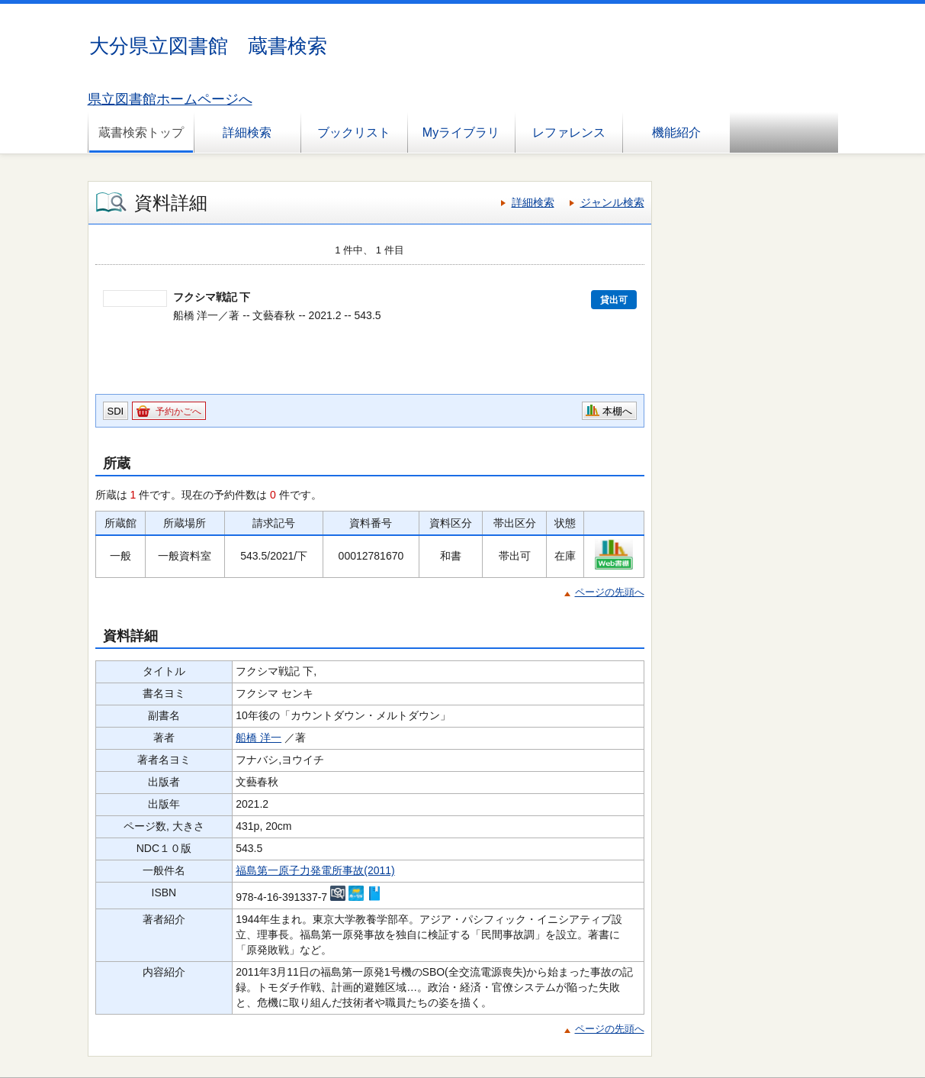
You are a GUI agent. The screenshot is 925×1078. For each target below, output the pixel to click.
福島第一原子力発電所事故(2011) (315, 870)
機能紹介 (676, 132)
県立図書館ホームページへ (170, 99)
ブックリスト (353, 132)
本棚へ (617, 411)
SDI (116, 411)
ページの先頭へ (609, 592)
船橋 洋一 (258, 737)
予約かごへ (178, 411)
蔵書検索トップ (141, 132)
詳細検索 (247, 132)
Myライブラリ (460, 132)
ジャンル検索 (612, 202)
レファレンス (568, 132)
